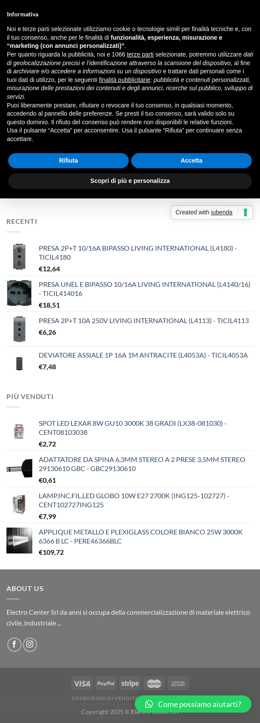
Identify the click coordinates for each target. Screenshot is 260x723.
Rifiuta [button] (68, 160)
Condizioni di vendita (105, 698)
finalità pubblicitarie (124, 79)
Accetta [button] (192, 160)
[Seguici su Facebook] (14, 645)
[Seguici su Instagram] (30, 645)
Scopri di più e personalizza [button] (130, 180)
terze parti (140, 54)
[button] (193, 704)
